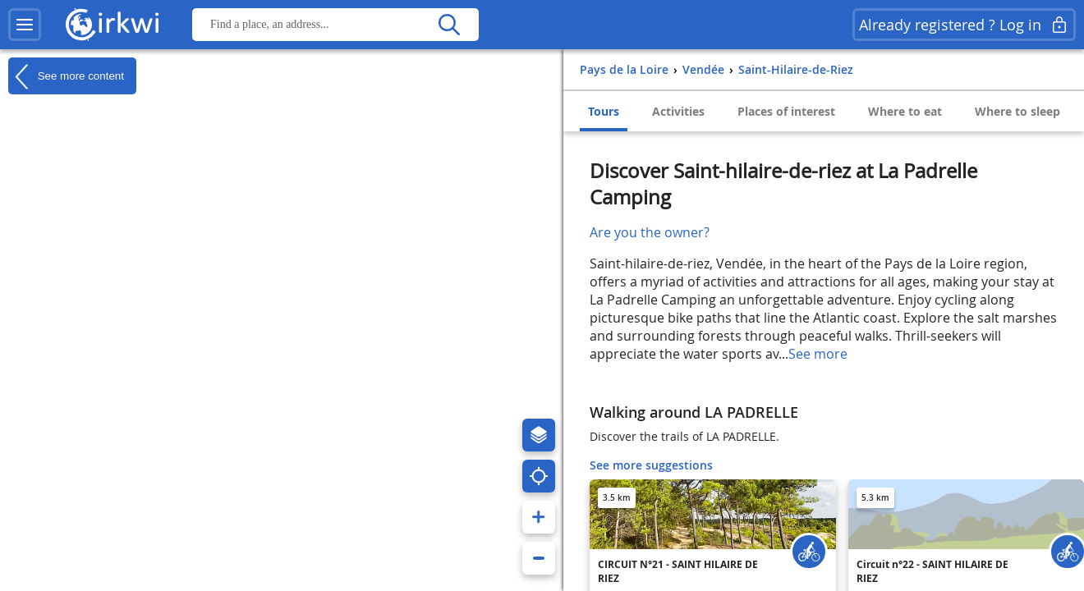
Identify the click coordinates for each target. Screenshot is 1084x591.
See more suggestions (651, 465)
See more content (66, 76)
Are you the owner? (650, 232)
